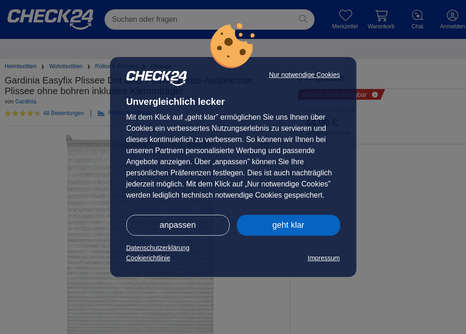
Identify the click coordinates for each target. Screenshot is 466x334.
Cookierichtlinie (148, 258)
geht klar (288, 225)
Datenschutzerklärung (158, 247)
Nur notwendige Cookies (304, 74)
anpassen (177, 225)
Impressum (324, 258)
